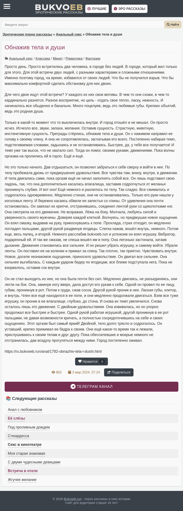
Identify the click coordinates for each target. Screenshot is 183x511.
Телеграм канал (91, 386)
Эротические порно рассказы (27, 34)
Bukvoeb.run (73, 499)
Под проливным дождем (29, 427)
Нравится (91, 361)
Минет (58, 58)
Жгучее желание (22, 480)
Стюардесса (18, 436)
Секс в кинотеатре (24, 444)
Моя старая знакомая (26, 453)
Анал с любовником (25, 410)
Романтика (74, 58)
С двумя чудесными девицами (34, 462)
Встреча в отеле (23, 471)
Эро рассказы (129, 9)
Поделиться (118, 372)
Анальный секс (69, 34)
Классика (43, 58)
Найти (173, 24)
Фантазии (92, 58)
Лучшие (96, 9)
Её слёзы (16, 418)
